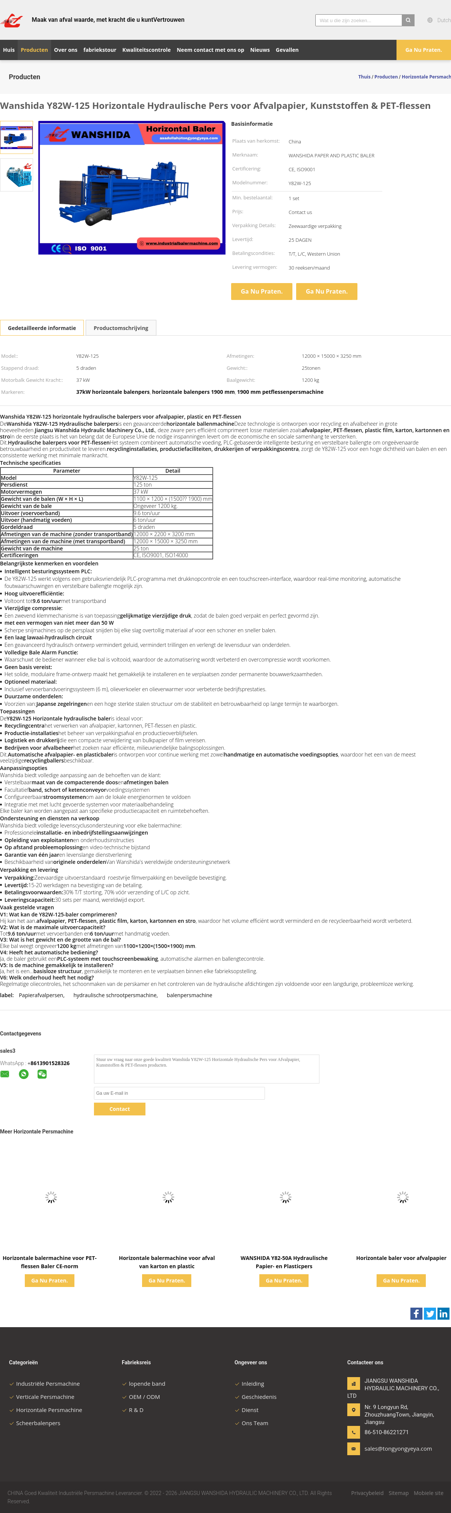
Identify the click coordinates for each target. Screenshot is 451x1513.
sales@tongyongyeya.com (388, 1448)
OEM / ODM (141, 1396)
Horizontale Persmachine (45, 1410)
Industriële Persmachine (44, 1383)
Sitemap (399, 1492)
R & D (133, 1410)
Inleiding (249, 1383)
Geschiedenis (256, 1396)
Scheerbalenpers (34, 1423)
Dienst (247, 1410)
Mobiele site (428, 1492)
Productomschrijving (121, 328)
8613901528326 (50, 1063)
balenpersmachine (189, 995)
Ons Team (251, 1423)
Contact (119, 1108)
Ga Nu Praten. (424, 49)
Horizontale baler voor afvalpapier (401, 1257)
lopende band (143, 1383)
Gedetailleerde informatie (42, 328)
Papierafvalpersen (41, 995)
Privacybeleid (367, 1492)
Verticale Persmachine (41, 1396)
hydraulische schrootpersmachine (114, 995)
